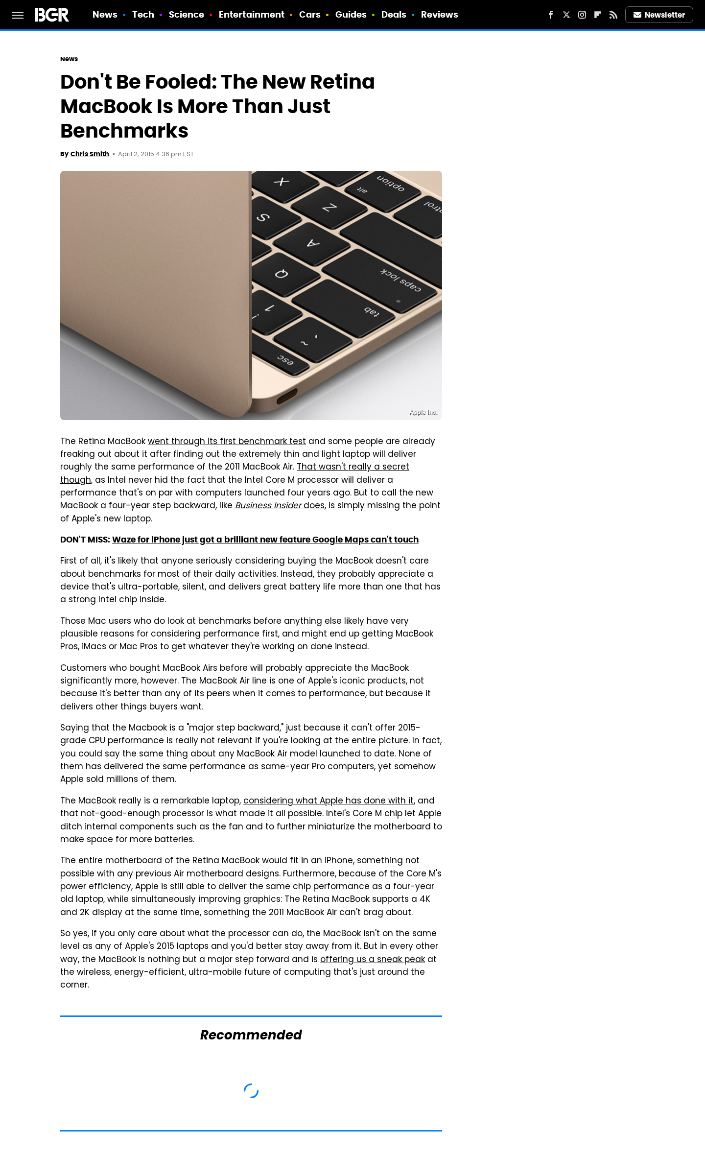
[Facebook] (551, 15)
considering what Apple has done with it (328, 801)
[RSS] (613, 15)
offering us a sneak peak (372, 960)
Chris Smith (89, 154)
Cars (310, 14)
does (280, 506)
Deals (394, 14)
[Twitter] (566, 15)
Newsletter (659, 15)
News (105, 14)
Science (187, 14)
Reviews (440, 14)
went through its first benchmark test (227, 442)
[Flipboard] (598, 15)
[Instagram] (582, 15)
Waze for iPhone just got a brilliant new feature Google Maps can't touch (265, 539)
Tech (143, 14)
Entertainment (251, 14)
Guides (351, 14)
